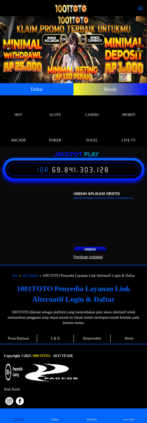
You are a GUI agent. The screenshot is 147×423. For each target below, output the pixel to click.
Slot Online (30, 276)
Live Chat (128, 415)
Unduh (90, 249)
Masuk (110, 89)
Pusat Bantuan (18, 338)
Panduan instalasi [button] (88, 257)
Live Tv (128, 134)
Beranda (18, 415)
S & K (55, 338)
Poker (55, 134)
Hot (18, 109)
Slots (55, 109)
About (129, 338)
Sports (128, 109)
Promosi (92, 415)
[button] (8, 48)
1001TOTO (41, 356)
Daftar (37, 89)
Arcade (18, 134)
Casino (91, 109)
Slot (15, 276)
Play (91, 154)
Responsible (92, 338)
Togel (91, 134)
